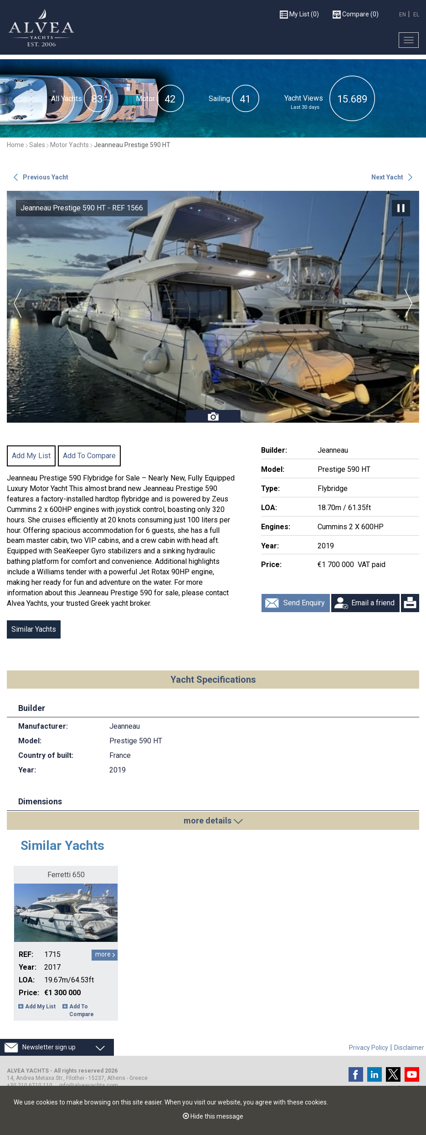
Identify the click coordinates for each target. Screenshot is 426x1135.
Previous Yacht (45, 177)
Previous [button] (17, 303)
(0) (299, 14)
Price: (271, 564)
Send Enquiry (304, 602)
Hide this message (213, 1116)
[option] (213, 307)
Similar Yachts (33, 629)
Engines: (275, 526)
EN (402, 14)
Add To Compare (89, 455)
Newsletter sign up (49, 1047)
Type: (270, 488)
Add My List (31, 455)
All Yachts (66, 98)
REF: (26, 954)
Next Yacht (387, 177)
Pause (401, 208)
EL (416, 14)
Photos (213, 416)
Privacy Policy (368, 1047)
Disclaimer (409, 1047)
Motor (145, 98)
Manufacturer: (43, 726)
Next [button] (408, 303)
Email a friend (373, 602)
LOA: (269, 507)
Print (410, 603)
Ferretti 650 (66, 874)
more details (207, 820)
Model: (272, 469)
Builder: (274, 450)
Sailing (219, 98)
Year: (270, 546)
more (103, 954)
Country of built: (45, 755)
